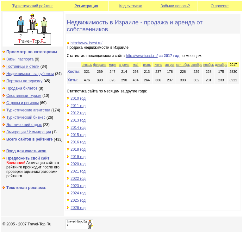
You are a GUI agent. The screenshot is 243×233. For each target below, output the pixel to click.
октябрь (196, 64)
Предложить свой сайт (27, 158)
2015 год (78, 135)
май (136, 64)
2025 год (78, 200)
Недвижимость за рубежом (30, 74)
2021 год (78, 171)
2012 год (78, 113)
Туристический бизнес (25, 117)
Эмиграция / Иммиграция (28, 132)
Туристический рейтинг (32, 6)
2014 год (78, 127)
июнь (147, 64)
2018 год (78, 149)
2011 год (78, 106)
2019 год (78, 156)
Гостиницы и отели (23, 66)
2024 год (78, 193)
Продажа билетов (22, 88)
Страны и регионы (22, 103)
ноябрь (208, 64)
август (169, 64)
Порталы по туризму (24, 81)
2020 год (78, 164)
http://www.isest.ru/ (87, 43)
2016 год (78, 142)
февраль (99, 64)
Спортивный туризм (23, 95)
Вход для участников (26, 151)
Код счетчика (130, 6)
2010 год (78, 98)
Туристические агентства (28, 110)
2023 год (78, 186)
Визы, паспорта (20, 59)
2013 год (78, 120)
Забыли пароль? (175, 6)
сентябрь (183, 64)
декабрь (221, 64)
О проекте (220, 6)
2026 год (78, 207)
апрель (124, 64)
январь (87, 64)
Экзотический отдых (24, 125)
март (112, 64)
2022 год (78, 178)
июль (158, 64)
